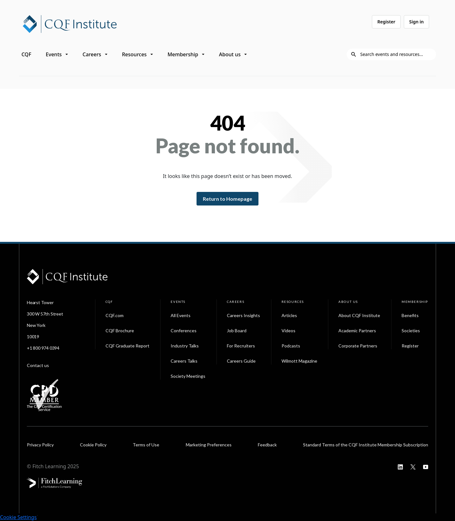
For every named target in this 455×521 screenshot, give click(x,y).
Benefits (410, 315)
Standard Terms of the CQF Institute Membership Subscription (365, 444)
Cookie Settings (18, 517)
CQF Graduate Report (127, 345)
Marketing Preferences (209, 444)
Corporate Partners (357, 345)
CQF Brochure (120, 330)
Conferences (184, 330)
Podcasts (291, 345)
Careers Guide (241, 361)
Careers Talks (184, 361)
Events (54, 54)
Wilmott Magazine (299, 361)
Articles (289, 315)
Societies (411, 330)
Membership (182, 54)
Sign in (416, 22)
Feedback (267, 444)
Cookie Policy (93, 444)
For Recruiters (241, 345)
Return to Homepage (227, 199)
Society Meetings (188, 376)
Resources (134, 54)
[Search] (396, 54)
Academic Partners (357, 330)
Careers (91, 54)
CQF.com (115, 315)
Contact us (38, 365)
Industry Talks (185, 345)
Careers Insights (243, 315)
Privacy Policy (40, 444)
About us (229, 54)
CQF (26, 54)
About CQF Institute (359, 315)
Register (386, 22)
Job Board (236, 330)
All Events (181, 315)
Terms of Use (146, 444)
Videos (288, 330)
